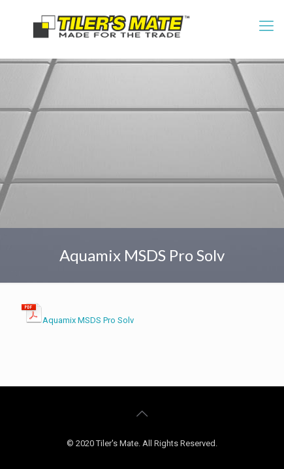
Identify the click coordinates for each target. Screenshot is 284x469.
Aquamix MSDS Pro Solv (88, 320)
